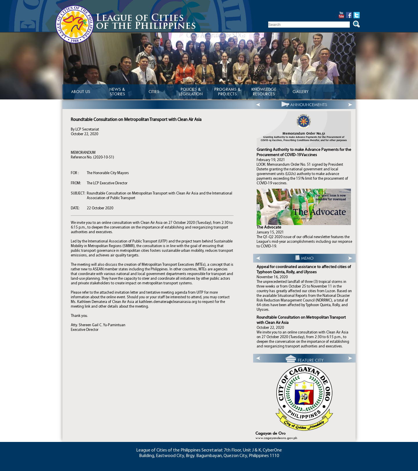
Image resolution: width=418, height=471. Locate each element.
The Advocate (269, 227)
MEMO (307, 258)
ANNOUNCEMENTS (308, 104)
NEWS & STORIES (117, 91)
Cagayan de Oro (270, 433)
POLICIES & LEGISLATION (191, 91)
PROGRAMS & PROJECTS (227, 91)
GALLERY (301, 91)
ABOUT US (80, 91)
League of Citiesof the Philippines (146, 22)
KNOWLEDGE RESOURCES (263, 91)
